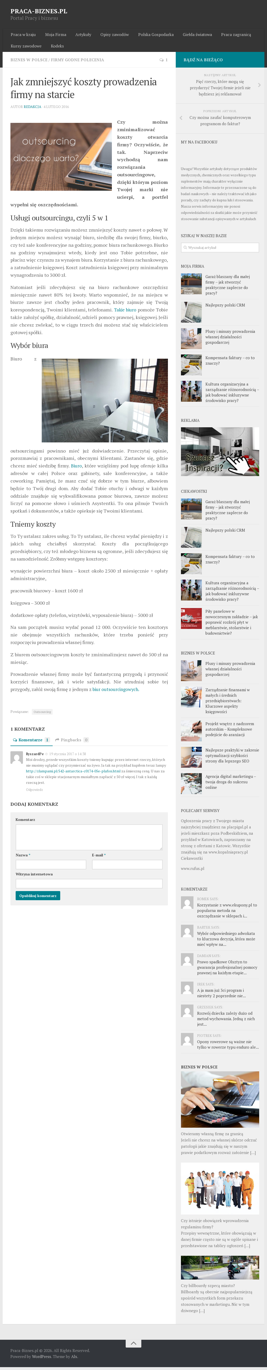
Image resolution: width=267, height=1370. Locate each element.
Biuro (76, 468)
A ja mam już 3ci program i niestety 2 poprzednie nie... (221, 995)
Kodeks (55, 48)
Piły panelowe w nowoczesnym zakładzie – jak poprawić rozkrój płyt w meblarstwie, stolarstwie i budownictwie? (231, 625)
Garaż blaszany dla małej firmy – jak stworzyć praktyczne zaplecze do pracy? (227, 287)
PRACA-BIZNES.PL (38, 11)
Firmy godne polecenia (81, 62)
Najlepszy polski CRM (225, 307)
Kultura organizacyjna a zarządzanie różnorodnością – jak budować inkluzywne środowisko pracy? (232, 395)
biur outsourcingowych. (117, 692)
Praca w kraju (22, 35)
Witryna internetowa (34, 876)
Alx (74, 1359)
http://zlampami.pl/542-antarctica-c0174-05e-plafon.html (74, 773)
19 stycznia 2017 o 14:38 (67, 756)
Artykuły (79, 35)
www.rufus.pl (192, 871)
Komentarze (32, 743)
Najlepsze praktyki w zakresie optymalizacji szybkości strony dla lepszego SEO (232, 758)
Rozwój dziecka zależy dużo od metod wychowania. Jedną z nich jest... (226, 1021)
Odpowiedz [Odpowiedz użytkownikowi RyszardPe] (34, 792)
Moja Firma (53, 35)
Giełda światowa (189, 35)
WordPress (41, 1359)
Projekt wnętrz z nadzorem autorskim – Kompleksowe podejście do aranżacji (229, 732)
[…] (253, 1155)
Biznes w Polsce (29, 62)
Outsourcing (42, 715)
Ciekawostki (192, 861)
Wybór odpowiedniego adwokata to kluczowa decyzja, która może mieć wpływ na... (226, 942)
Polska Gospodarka (149, 35)
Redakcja (33, 109)
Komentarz (25, 822)
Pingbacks (73, 743)
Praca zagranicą (227, 35)
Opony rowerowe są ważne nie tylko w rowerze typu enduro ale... (228, 1047)
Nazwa (23, 857)
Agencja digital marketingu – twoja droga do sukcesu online (230, 785)
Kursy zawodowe (26, 48)
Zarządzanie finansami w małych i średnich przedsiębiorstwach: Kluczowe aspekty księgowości (227, 703)
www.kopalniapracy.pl (228, 854)
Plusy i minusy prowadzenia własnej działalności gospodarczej (230, 339)
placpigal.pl (237, 829)
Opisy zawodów (109, 35)
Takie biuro (125, 312)
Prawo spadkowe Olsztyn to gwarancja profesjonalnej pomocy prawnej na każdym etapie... (227, 970)
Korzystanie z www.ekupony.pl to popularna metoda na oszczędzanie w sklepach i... (227, 913)
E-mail (99, 857)
